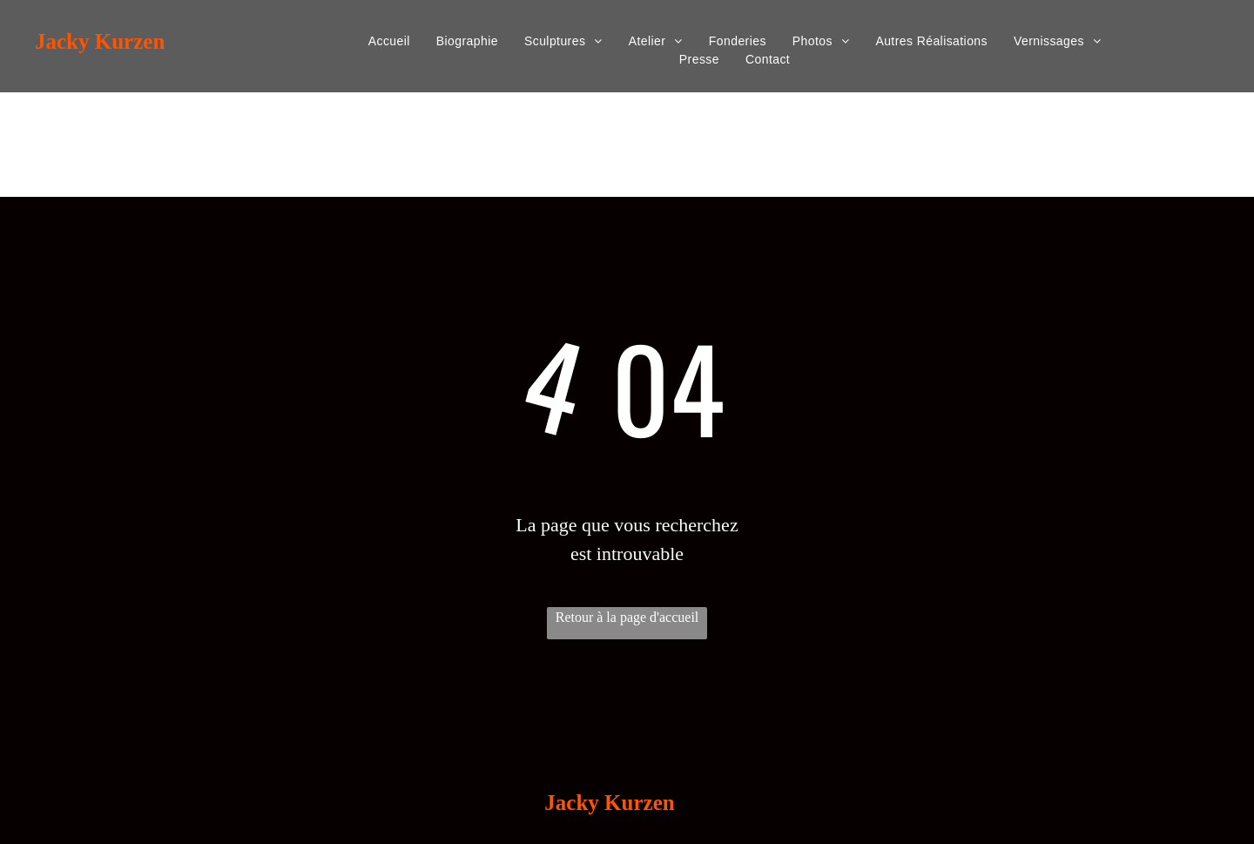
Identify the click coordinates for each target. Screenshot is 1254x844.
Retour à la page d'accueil (627, 617)
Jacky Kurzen (100, 41)
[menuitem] (389, 41)
